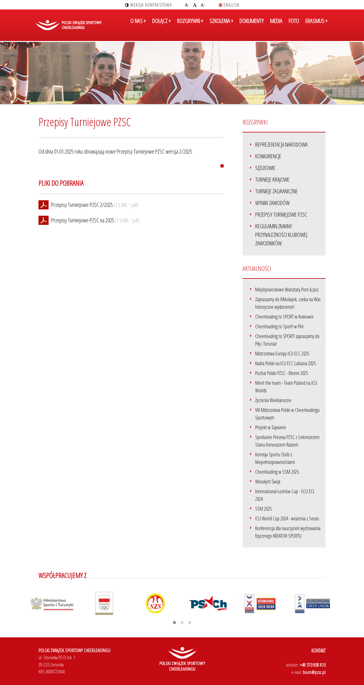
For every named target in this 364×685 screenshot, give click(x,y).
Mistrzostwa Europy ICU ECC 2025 (282, 353)
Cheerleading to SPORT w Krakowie (284, 316)
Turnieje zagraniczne (276, 191)
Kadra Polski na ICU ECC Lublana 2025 (285, 363)
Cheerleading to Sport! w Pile (279, 326)
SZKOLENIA (221, 26)
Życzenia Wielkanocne (273, 400)
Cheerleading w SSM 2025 (277, 471)
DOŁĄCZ (161, 26)
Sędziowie (265, 168)
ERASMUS (316, 26)
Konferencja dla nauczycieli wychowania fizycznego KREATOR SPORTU (287, 532)
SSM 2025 (263, 508)
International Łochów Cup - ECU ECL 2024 (284, 495)
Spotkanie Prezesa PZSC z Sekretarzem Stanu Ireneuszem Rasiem (287, 441)
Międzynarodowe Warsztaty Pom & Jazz (287, 289)
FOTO (294, 26)
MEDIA (276, 26)
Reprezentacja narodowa (281, 144)
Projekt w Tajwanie (270, 427)
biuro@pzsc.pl (314, 672)
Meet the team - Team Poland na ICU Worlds (286, 386)
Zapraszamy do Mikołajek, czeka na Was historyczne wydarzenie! (287, 303)
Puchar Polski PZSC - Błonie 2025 (281, 373)
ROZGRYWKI (190, 26)
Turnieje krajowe (272, 179)
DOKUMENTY (251, 26)
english (229, 5)
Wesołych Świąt (267, 481)
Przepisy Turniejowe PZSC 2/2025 (82, 204)
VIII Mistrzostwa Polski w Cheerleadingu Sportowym (287, 414)
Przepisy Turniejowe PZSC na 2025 (82, 220)
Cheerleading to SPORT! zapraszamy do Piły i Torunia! (287, 340)
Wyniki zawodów (272, 203)
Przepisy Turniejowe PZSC (281, 214)
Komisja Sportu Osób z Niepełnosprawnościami (275, 458)
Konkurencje (268, 156)
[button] (174, 622)
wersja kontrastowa (148, 5)
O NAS (138, 26)
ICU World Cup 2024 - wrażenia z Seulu (287, 518)
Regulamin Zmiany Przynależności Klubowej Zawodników (281, 234)
